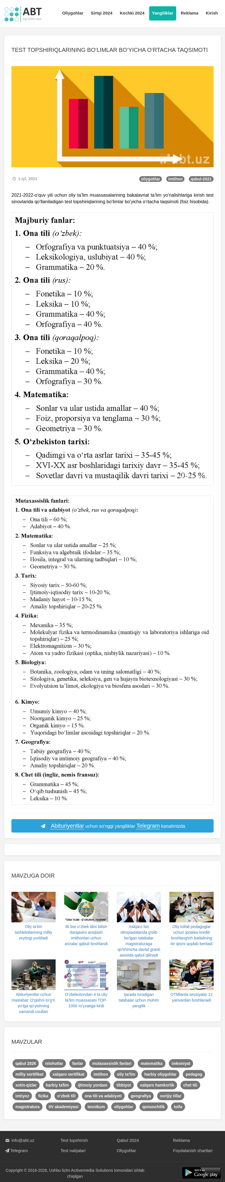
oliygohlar (150, 179)
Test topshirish (74, 1140)
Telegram (16, 1150)
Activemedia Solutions (92, 1170)
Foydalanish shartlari (192, 1150)
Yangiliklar (162, 13)
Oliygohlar (72, 13)
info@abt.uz (19, 1140)
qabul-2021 (201, 179)
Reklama (189, 13)
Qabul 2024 (128, 1140)
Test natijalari (73, 1150)
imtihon (175, 179)
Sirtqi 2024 (101, 13)
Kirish (212, 13)
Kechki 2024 (132, 13)
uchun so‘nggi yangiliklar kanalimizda (112, 826)
